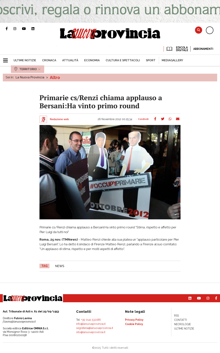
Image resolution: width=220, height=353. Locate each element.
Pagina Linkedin (35, 28)
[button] (7, 59)
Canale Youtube (26, 28)
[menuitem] (25, 60)
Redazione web (59, 119)
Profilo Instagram (17, 28)
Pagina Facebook (9, 28)
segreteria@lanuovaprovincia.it (94, 328)
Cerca (198, 30)
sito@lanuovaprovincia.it (90, 332)
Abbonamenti (203, 48)
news (59, 266)
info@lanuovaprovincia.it (90, 323)
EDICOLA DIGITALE (177, 49)
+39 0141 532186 (91, 319)
